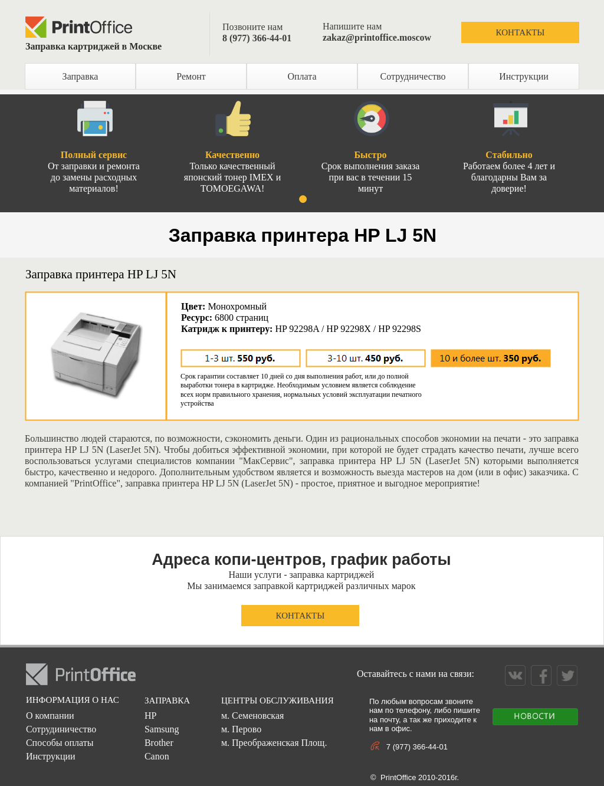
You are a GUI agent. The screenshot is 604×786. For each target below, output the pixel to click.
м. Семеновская (252, 716)
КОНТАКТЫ (520, 32)
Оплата (301, 76)
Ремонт (190, 76)
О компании (50, 716)
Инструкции (524, 76)
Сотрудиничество (61, 729)
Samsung (162, 729)
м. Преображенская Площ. (274, 743)
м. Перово (241, 729)
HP (150, 716)
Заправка (81, 76)
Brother (159, 743)
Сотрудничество (413, 76)
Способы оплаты (60, 743)
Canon (157, 756)
